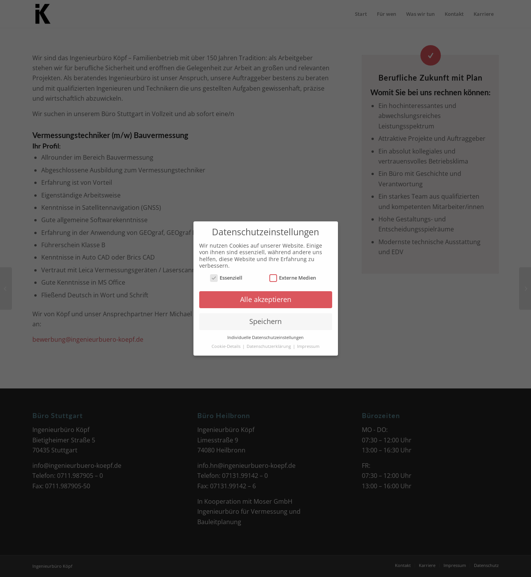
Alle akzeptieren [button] (265, 299)
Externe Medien (292, 278)
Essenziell (226, 278)
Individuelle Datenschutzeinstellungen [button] (265, 337)
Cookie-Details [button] (227, 346)
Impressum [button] (308, 346)
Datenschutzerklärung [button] (269, 346)
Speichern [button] (265, 321)
